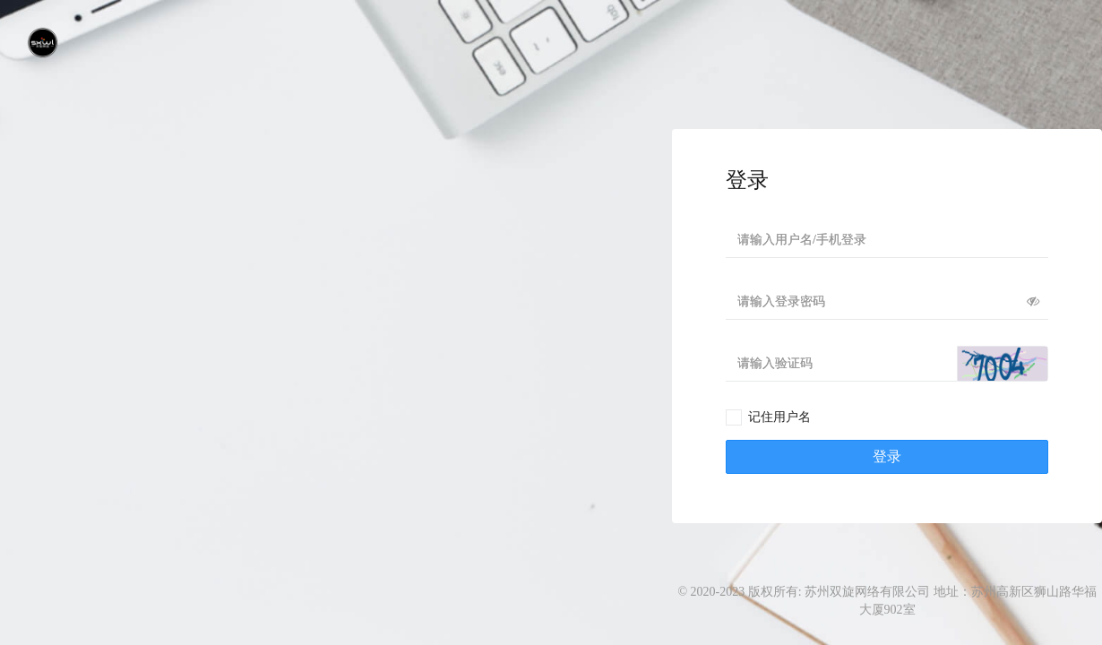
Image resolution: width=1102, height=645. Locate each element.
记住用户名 (779, 417)
